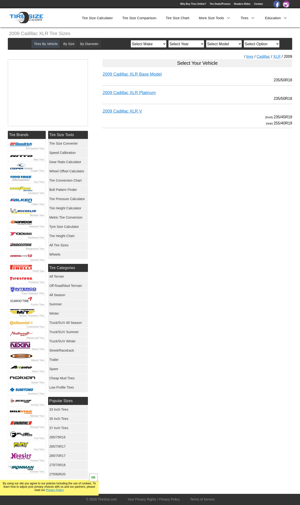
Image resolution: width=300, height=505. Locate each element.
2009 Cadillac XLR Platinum (129, 92)
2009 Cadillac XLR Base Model (132, 74)
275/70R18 (57, 465)
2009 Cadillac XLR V (122, 111)
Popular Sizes (61, 401)
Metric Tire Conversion (65, 217)
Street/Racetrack (61, 350)
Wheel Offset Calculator (66, 171)
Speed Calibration (62, 153)
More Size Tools (215, 18)
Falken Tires (38, 204)
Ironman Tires (37, 471)
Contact (258, 4)
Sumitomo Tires (36, 393)
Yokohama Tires (35, 237)
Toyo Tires (38, 182)
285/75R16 (57, 437)
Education (276, 18)
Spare (53, 369)
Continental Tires (35, 327)
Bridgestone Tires (35, 249)
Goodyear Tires (36, 193)
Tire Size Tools (61, 135)
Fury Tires (39, 449)
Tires (248, 18)
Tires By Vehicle (46, 44)
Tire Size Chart (177, 18)
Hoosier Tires (37, 460)
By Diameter (89, 44)
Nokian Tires (37, 382)
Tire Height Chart (61, 236)
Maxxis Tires (37, 360)
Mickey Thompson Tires (31, 315)
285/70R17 (57, 456)
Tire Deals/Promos (220, 4)
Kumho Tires (37, 304)
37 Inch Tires (58, 428)
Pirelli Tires (38, 271)
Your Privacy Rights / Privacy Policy (153, 499)
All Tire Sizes (58, 245)
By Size (68, 44)
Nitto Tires (39, 159)
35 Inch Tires (58, 419)
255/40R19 (283, 123)
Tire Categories (62, 268)
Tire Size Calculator (97, 18)
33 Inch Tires (58, 409)
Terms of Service (202, 499)
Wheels (54, 254)
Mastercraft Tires (35, 338)
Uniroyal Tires (37, 427)
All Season (57, 295)
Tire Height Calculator (65, 208)
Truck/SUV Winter (62, 341)
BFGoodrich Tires (35, 148)
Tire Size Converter (63, 143)
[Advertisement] (189, 176)
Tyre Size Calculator (64, 227)
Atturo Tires (38, 371)
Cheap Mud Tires (62, 378)
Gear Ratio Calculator (65, 162)
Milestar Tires (37, 416)
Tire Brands (18, 135)
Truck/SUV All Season (65, 323)
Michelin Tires (37, 215)
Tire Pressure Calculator (67, 199)
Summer (55, 304)
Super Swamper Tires (33, 293)
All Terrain (56, 276)
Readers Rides (242, 4)
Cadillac (263, 57)
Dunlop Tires (37, 405)
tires (249, 57)
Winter (54, 313)
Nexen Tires (38, 349)
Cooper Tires (37, 171)
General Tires (37, 260)
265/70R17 (57, 446)
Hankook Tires (36, 226)
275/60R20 (57, 474)
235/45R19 (283, 117)
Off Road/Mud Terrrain (65, 286)
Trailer (54, 360)
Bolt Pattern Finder (63, 190)
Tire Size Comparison (139, 18)
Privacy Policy (54, 490)
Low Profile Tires (61, 387)
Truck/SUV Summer (64, 332)
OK (93, 477)
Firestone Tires (36, 282)
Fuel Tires (39, 438)
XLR (277, 57)
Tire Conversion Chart (65, 180)
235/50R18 (283, 80)
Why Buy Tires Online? (193, 4)
